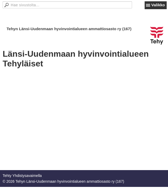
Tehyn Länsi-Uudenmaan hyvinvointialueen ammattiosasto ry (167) (69, 29)
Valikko (158, 5)
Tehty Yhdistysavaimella (22, 176)
